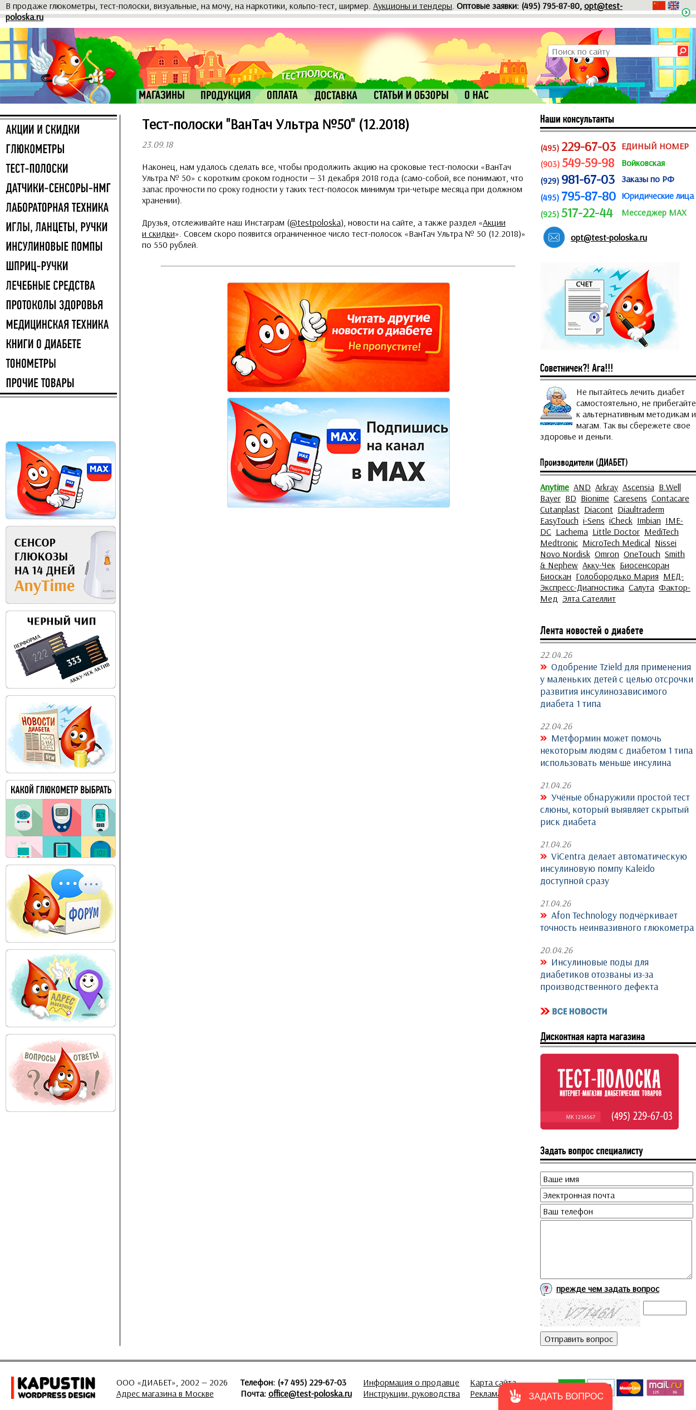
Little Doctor (616, 531)
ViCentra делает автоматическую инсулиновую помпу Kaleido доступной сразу (613, 868)
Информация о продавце (411, 1382)
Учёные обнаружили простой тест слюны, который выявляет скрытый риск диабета (615, 809)
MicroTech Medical (616, 542)
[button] (555, 1396)
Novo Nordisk (565, 553)
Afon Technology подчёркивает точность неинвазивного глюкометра (617, 921)
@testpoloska (315, 222)
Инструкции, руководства (411, 1393)
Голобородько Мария (617, 576)
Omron (607, 553)
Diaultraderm (640, 509)
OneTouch (642, 553)
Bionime (595, 498)
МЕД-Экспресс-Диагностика (612, 581)
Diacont (598, 509)
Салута (641, 587)
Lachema (572, 531)
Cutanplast (560, 509)
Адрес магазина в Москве (165, 1393)
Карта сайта (493, 1382)
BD (570, 498)
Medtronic (559, 542)
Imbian (649, 520)
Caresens (630, 498)
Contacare (670, 498)
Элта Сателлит (589, 598)
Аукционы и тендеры (412, 5)
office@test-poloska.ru (310, 1393)
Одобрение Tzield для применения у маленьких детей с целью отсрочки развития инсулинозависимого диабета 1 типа (616, 684)
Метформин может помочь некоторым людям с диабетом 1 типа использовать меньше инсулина (616, 749)
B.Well (670, 486)
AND (582, 486)
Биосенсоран (644, 564)
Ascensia (638, 486)
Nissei (666, 542)
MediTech (661, 531)
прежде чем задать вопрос (607, 1288)
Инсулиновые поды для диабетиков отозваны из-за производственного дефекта (599, 973)
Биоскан (555, 576)
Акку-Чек (598, 564)
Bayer (550, 498)
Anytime (554, 486)
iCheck (621, 520)
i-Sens (594, 520)
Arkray (606, 486)
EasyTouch (559, 520)
